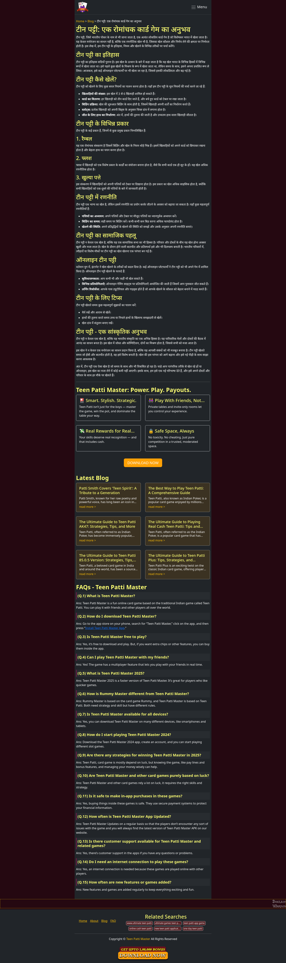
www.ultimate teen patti (139, 923)
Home (80, 21)
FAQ (113, 921)
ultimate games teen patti (168, 923)
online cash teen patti (140, 928)
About (94, 921)
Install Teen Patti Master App (104, 628)
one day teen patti (193, 928)
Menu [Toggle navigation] (199, 7)
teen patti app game (194, 923)
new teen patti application (168, 928)
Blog (91, 21)
